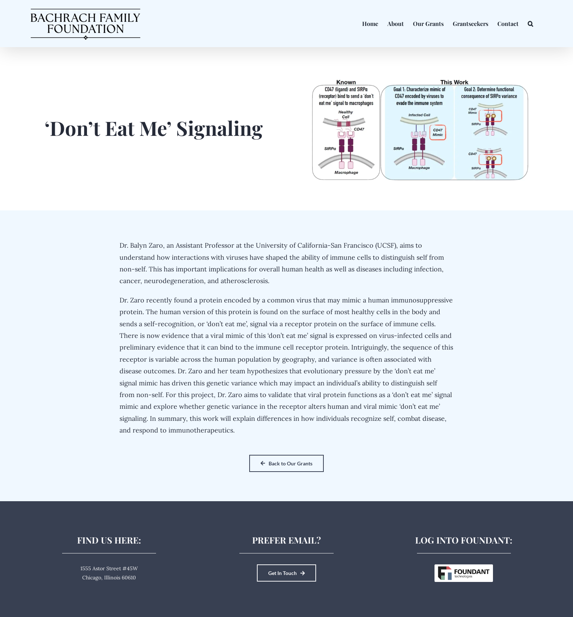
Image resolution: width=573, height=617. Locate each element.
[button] (530, 23)
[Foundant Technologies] (464, 567)
